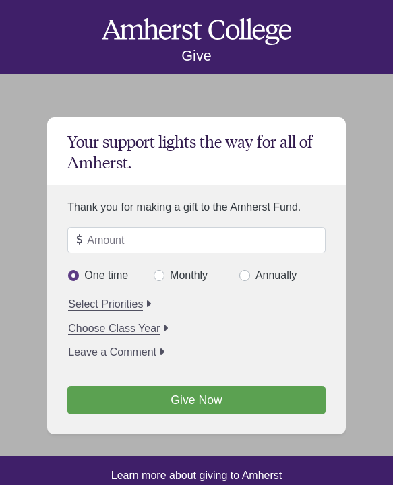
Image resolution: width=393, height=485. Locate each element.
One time (106, 275)
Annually (276, 275)
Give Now (196, 400)
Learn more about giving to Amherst (196, 475)
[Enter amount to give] (196, 240)
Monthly (189, 275)
